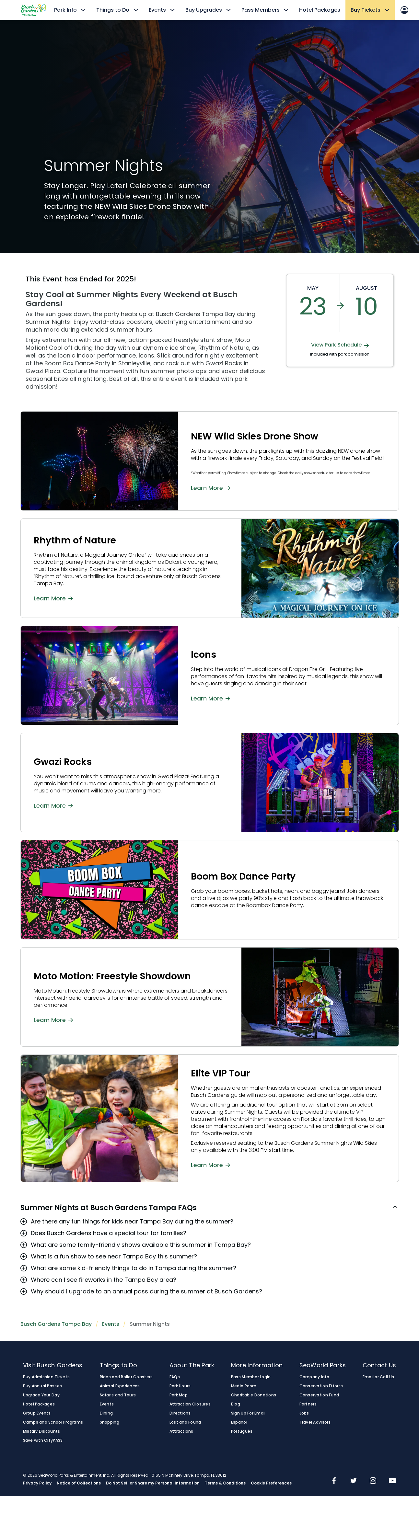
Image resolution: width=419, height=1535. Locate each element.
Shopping (109, 1422)
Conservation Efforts (321, 1386)
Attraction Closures (190, 1404)
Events (110, 1324)
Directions (180, 1413)
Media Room (244, 1386)
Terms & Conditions (225, 1483)
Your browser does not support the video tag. (229, 136)
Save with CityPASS (43, 1440)
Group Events (37, 1413)
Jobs (304, 1413)
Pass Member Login (251, 1377)
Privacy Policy (37, 1483)
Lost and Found (185, 1422)
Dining (106, 1413)
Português (241, 1431)
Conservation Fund (319, 1395)
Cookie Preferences (271, 1483)
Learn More (210, 488)
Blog (235, 1404)
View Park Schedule (340, 344)
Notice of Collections (79, 1483)
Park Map (178, 1395)
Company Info (314, 1377)
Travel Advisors (315, 1422)
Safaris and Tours (118, 1395)
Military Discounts (41, 1431)
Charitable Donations (253, 1395)
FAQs (174, 1377)
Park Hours (180, 1386)
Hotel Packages (319, 10)
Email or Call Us (378, 1377)
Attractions (181, 1431)
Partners (308, 1404)
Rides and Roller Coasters (126, 1377)
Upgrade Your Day (41, 1395)
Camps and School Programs (53, 1422)
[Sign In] (404, 10)
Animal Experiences (120, 1386)
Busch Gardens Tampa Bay (56, 1324)
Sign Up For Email (248, 1413)
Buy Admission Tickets (46, 1377)
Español (239, 1422)
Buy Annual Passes (42, 1386)
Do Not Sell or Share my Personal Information (153, 1483)
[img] (334, 1481)
